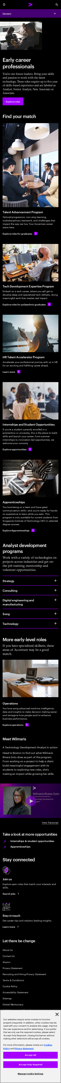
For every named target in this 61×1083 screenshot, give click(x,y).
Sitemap (7, 998)
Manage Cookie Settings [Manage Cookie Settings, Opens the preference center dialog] (30, 1074)
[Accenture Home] (30, 5)
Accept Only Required (30, 1065)
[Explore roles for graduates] (20, 233)
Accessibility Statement (15, 992)
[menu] (4, 5)
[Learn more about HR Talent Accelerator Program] (11, 372)
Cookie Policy (10, 986)
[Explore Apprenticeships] (19, 530)
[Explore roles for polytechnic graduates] (27, 304)
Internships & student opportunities (32, 841)
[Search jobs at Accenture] (11, 894)
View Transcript (50, 822)
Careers (7, 13)
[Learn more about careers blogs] (11, 927)
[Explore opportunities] (17, 449)
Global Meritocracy (13, 1004)
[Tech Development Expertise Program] (30, 262)
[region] (30, 1046)
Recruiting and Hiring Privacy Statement (24, 974)
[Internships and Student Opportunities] (30, 401)
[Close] (57, 1014)
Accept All (30, 1055)
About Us (8, 950)
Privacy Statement (12, 968)
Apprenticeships (20, 846)
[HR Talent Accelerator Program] (30, 333)
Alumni (6, 962)
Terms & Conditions (13, 980)
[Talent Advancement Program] (30, 165)
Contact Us (9, 956)
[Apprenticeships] (30, 478)
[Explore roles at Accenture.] (13, 101)
